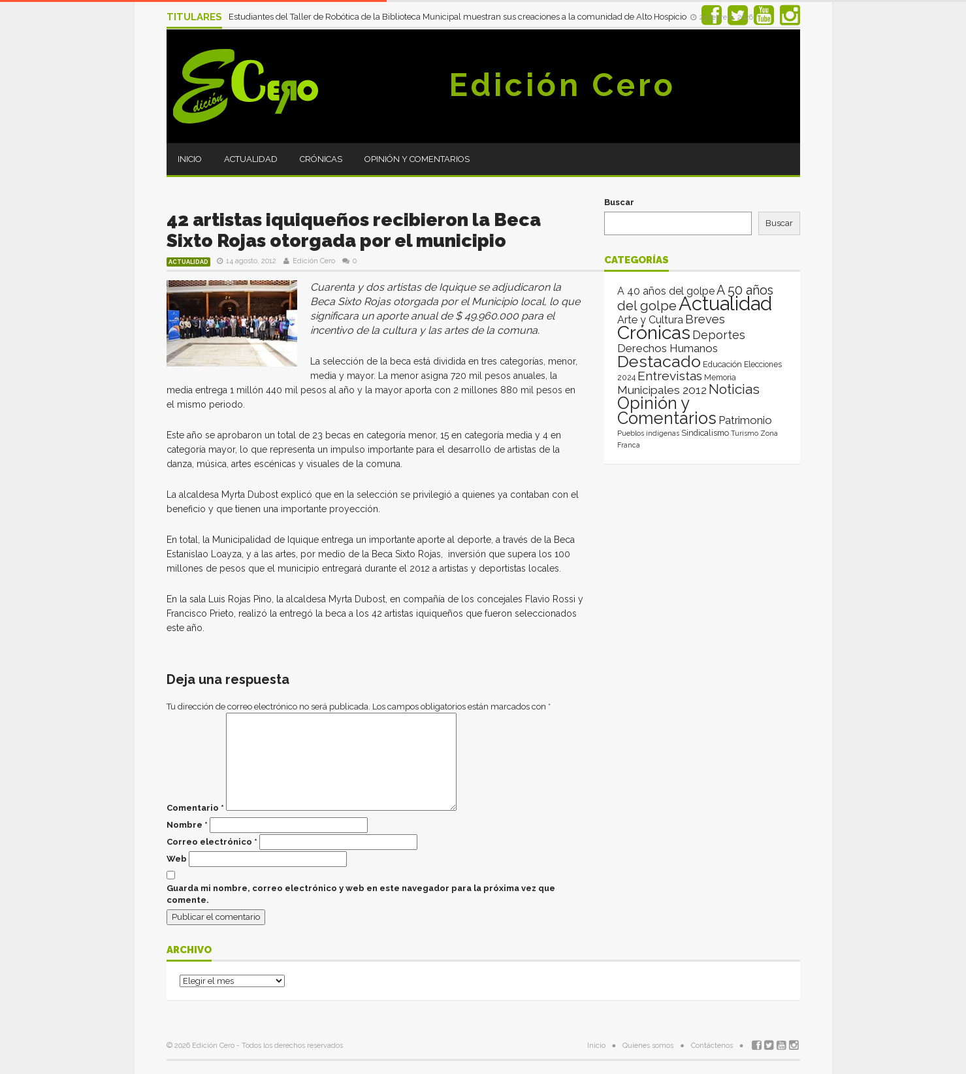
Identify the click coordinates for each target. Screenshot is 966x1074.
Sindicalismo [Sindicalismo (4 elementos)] (705, 433)
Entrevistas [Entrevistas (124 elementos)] (669, 375)
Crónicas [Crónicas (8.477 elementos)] (653, 332)
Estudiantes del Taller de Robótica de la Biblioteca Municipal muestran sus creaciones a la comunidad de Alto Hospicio (458, 17)
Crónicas (321, 159)
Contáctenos (712, 1045)
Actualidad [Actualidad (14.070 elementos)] (725, 303)
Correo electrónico (212, 842)
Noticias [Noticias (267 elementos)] (734, 389)
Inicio (190, 159)
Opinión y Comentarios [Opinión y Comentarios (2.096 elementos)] (666, 410)
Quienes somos (647, 1045)
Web (177, 859)
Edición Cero (562, 85)
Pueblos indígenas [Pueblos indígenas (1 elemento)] (648, 433)
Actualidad (251, 159)
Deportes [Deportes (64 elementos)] (718, 335)
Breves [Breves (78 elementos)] (705, 319)
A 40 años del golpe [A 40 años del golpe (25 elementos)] (666, 291)
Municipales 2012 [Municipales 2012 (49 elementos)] (662, 390)
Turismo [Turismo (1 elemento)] (744, 433)
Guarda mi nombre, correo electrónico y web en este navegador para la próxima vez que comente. (361, 894)
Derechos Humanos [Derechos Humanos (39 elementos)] (667, 348)
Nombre (187, 825)
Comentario (195, 808)
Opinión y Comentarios (417, 159)
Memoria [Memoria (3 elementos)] (720, 377)
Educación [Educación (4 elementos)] (722, 364)
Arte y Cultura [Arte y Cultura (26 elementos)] (650, 320)
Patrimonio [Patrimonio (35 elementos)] (745, 420)
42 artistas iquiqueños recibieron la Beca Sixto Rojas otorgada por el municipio (354, 230)
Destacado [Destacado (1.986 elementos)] (659, 361)
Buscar (619, 202)
